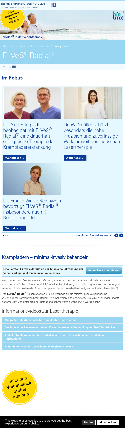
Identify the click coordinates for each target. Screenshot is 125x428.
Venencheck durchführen (104, 270)
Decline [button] (88, 422)
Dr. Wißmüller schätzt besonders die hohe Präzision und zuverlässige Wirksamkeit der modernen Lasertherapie (92, 136)
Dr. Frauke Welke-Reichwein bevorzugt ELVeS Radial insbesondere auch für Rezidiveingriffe (32, 209)
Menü (7, 67)
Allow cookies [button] (107, 422)
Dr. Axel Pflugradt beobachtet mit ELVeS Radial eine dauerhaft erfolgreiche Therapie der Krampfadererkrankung (29, 136)
